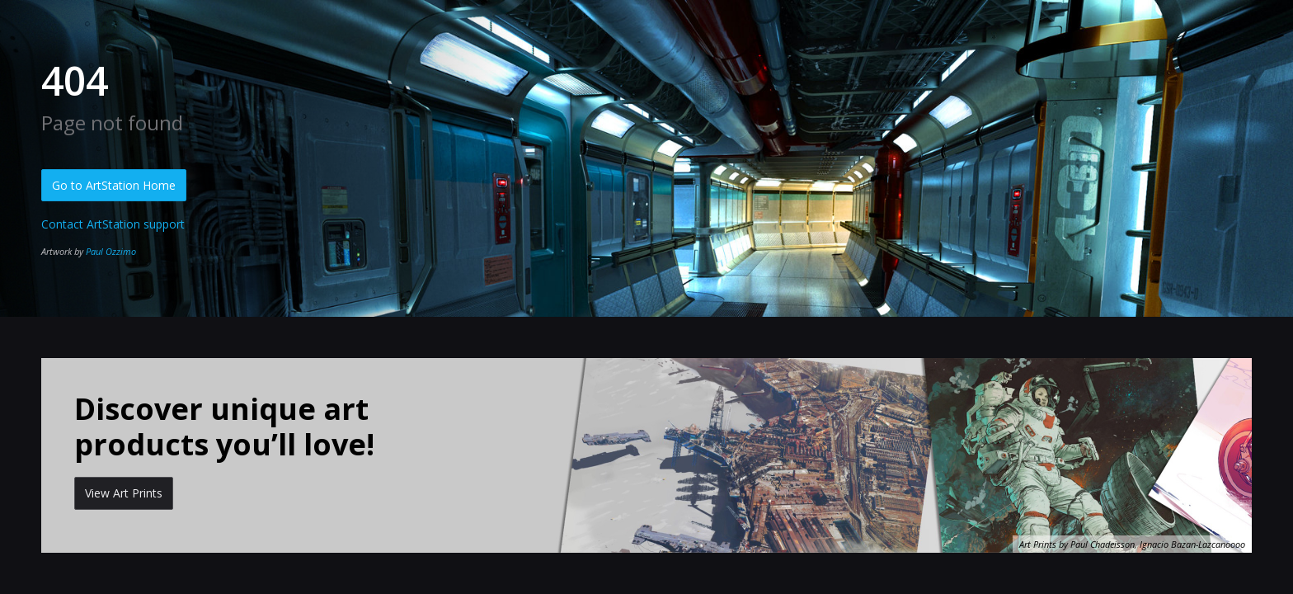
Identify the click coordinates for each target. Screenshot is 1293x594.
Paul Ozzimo (111, 251)
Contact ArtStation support (113, 224)
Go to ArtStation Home (114, 185)
